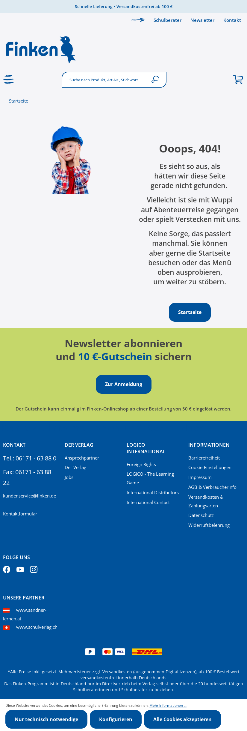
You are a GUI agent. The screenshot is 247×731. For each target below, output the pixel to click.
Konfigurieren (115, 719)
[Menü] (9, 79)
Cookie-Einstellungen (209, 467)
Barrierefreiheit (204, 458)
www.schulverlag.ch (36, 627)
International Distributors (153, 492)
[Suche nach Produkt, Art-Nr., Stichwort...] (104, 79)
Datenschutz (201, 515)
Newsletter (202, 20)
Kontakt (232, 20)
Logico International (146, 448)
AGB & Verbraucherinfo (212, 487)
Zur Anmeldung (123, 384)
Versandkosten (117, 671)
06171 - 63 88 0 (36, 458)
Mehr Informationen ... (168, 705)
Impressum (200, 477)
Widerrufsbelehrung (209, 525)
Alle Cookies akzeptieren (182, 719)
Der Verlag (75, 467)
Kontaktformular (20, 514)
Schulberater (167, 20)
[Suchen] (156, 79)
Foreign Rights (141, 464)
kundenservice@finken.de (29, 496)
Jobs (69, 477)
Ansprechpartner (82, 458)
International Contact (148, 502)
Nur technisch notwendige (46, 719)
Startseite (18, 100)
